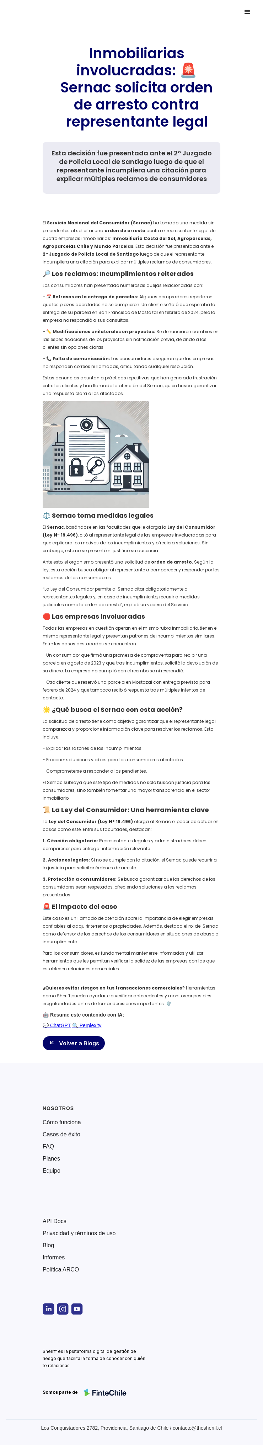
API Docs (54, 1221)
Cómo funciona (62, 1122)
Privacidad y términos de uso (79, 1233)
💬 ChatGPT (57, 1025)
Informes (54, 1257)
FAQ (48, 1147)
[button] (247, 12)
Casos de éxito (61, 1134)
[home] (37, 12)
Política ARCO (61, 1270)
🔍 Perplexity (86, 1025)
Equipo (51, 1171)
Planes (51, 1159)
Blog (48, 1245)
